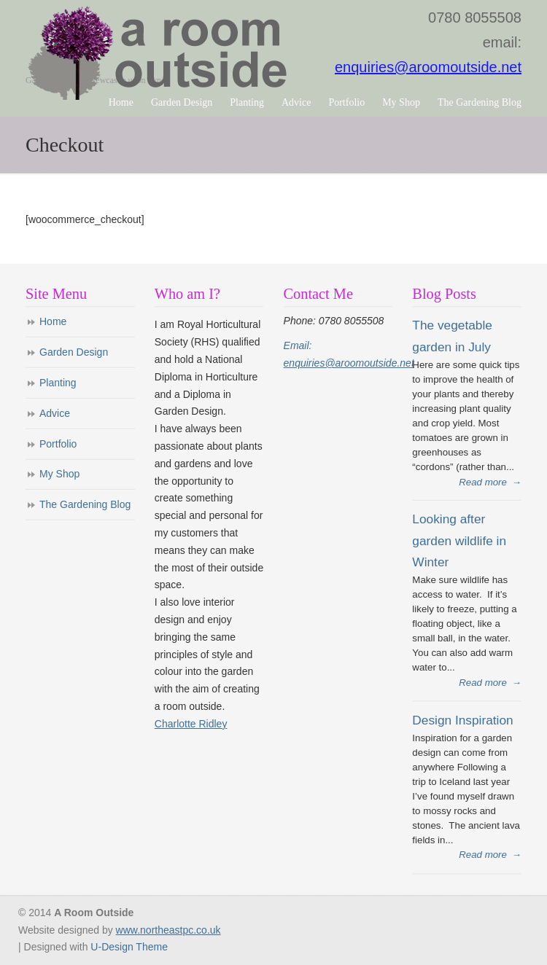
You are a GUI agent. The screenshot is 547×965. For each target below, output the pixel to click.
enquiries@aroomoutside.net (428, 67)
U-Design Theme (129, 947)
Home (52, 321)
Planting (58, 382)
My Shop (59, 474)
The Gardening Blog (85, 504)
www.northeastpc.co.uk (168, 930)
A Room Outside (160, 52)
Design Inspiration (462, 720)
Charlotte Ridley (191, 724)
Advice (54, 413)
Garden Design (73, 352)
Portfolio (58, 444)
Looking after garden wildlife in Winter (459, 540)
